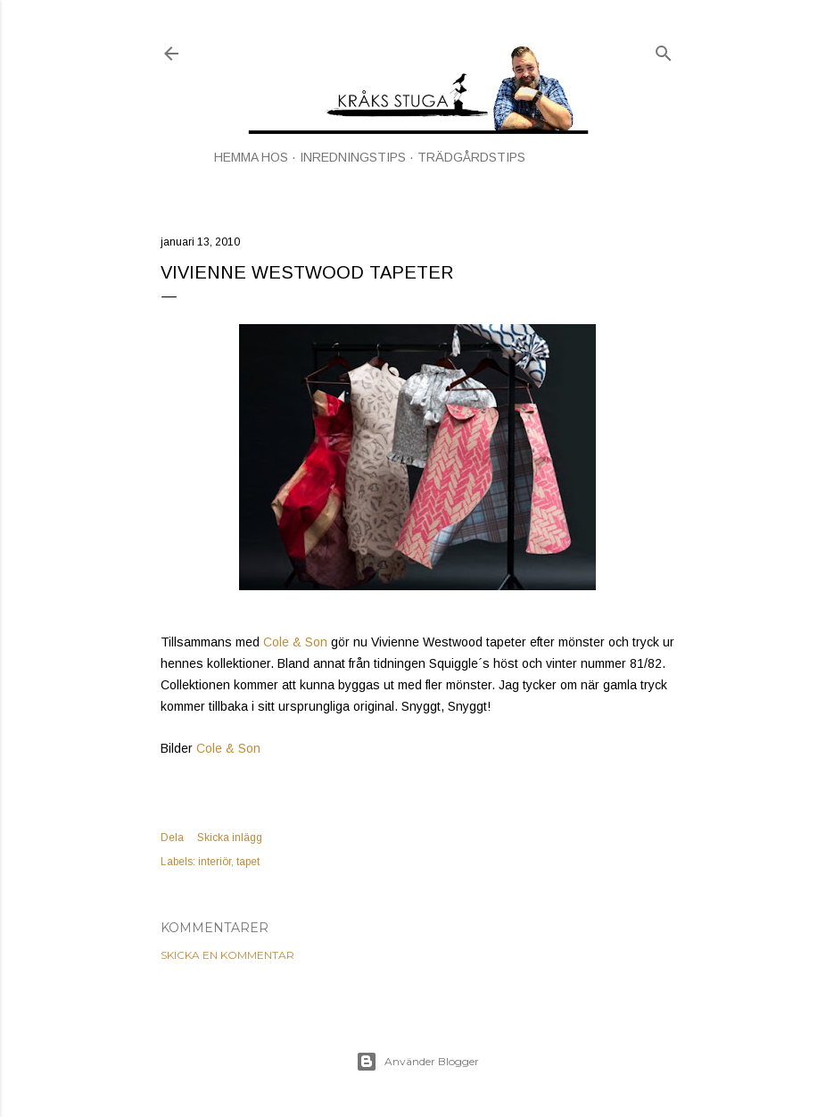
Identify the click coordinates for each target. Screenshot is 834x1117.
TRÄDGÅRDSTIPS (471, 157)
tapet (248, 861)
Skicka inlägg (229, 837)
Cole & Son (295, 642)
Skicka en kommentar (227, 955)
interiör (214, 861)
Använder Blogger (417, 1061)
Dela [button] (172, 837)
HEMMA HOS (251, 157)
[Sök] (663, 49)
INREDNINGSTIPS (353, 157)
